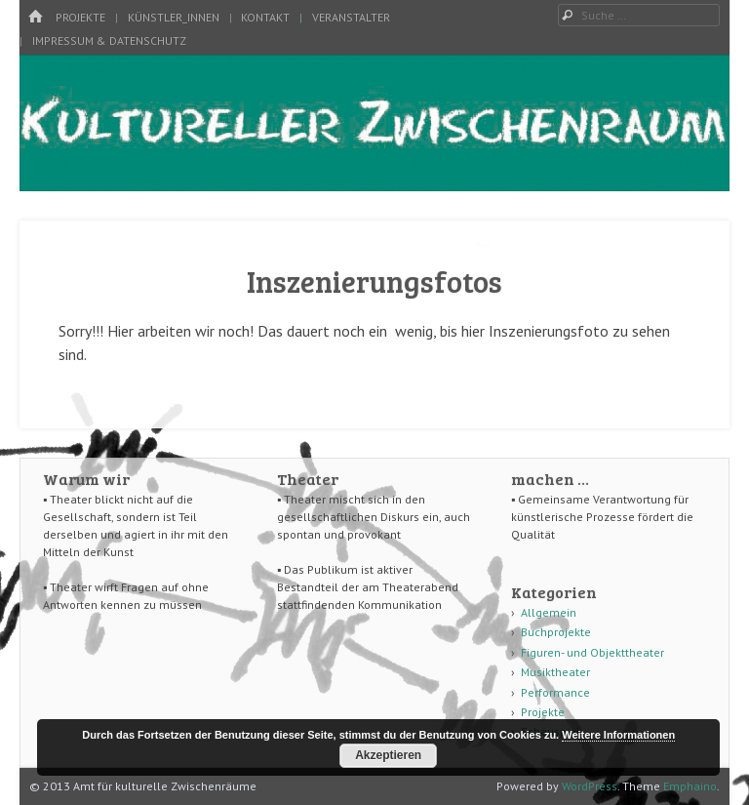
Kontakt (265, 17)
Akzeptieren (388, 755)
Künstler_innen (173, 17)
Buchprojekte (556, 631)
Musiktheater (555, 671)
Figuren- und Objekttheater (592, 652)
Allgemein (548, 612)
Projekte (80, 17)
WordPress (589, 786)
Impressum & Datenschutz (109, 40)
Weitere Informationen (618, 735)
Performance (555, 692)
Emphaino (690, 786)
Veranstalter (351, 17)
